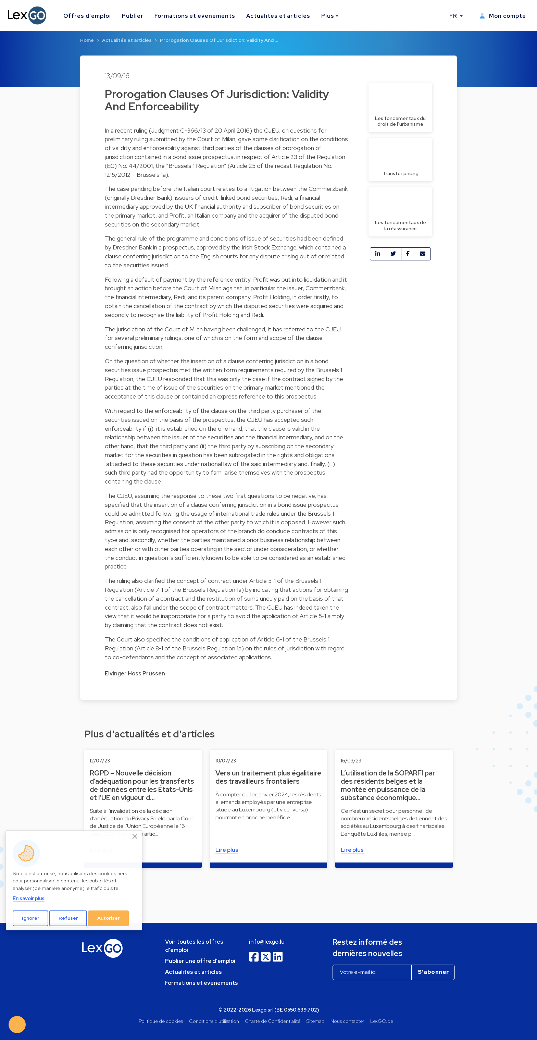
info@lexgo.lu (267, 941)
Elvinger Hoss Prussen (135, 673)
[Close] (135, 836)
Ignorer (30, 918)
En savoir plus (29, 898)
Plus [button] (327, 16)
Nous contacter (347, 1021)
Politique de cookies (161, 1021)
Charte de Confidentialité (272, 1021)
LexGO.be (381, 1021)
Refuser (68, 918)
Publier (132, 16)
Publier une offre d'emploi (200, 961)
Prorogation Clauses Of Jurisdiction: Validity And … (219, 40)
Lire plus (226, 850)
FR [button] (454, 16)
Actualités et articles (278, 16)
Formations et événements (194, 16)
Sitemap (316, 1021)
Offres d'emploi (87, 16)
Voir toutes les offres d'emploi (194, 946)
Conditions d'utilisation (214, 1021)
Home (87, 40)
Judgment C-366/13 (178, 130)
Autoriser (108, 918)
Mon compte (502, 16)
